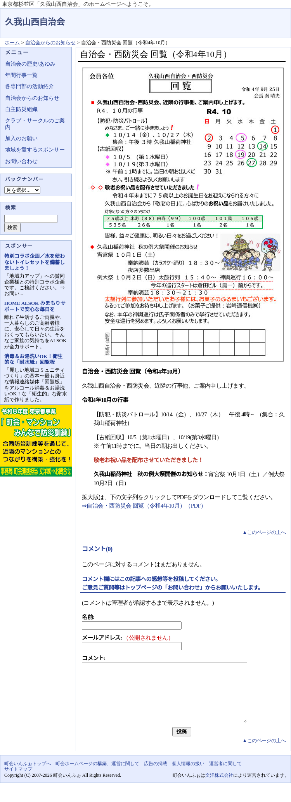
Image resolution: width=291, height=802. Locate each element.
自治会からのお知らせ (50, 42)
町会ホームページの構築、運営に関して (97, 775)
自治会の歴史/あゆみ (30, 64)
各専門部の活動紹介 (29, 86)
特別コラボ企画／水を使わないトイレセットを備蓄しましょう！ (34, 262)
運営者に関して (225, 775)
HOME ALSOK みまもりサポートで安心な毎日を (34, 306)
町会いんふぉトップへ (27, 775)
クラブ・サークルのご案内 (35, 124)
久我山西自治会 (35, 22)
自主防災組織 (21, 109)
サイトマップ (18, 780)
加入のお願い (21, 138)
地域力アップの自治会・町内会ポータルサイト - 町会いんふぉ (262, 17)
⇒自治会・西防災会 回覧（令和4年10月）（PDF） (144, 506)
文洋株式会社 (219, 787)
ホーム (12, 42)
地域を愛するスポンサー (35, 150)
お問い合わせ (21, 161)
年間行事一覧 (21, 75)
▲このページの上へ (264, 532)
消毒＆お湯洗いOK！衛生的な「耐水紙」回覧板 (33, 359)
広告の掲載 (155, 775)
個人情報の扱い (188, 775)
